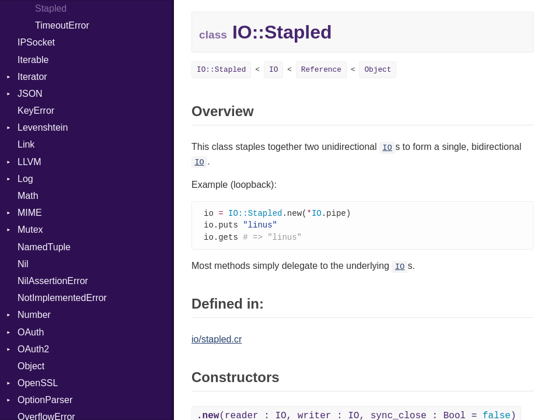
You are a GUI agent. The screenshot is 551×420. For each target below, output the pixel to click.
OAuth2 (33, 349)
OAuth (31, 332)
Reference (321, 69)
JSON (30, 94)
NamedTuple (44, 247)
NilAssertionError (53, 281)
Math (28, 196)
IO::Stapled (221, 69)
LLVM (29, 162)
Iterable (33, 60)
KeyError (36, 111)
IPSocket (36, 42)
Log (25, 179)
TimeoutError (62, 25)
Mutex (30, 230)
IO (273, 69)
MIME (30, 213)
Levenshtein (43, 127)
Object (31, 366)
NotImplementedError (62, 298)
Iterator (32, 77)
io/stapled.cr (216, 341)
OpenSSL (38, 383)
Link (26, 144)
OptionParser (45, 400)
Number (34, 315)
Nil (23, 264)
